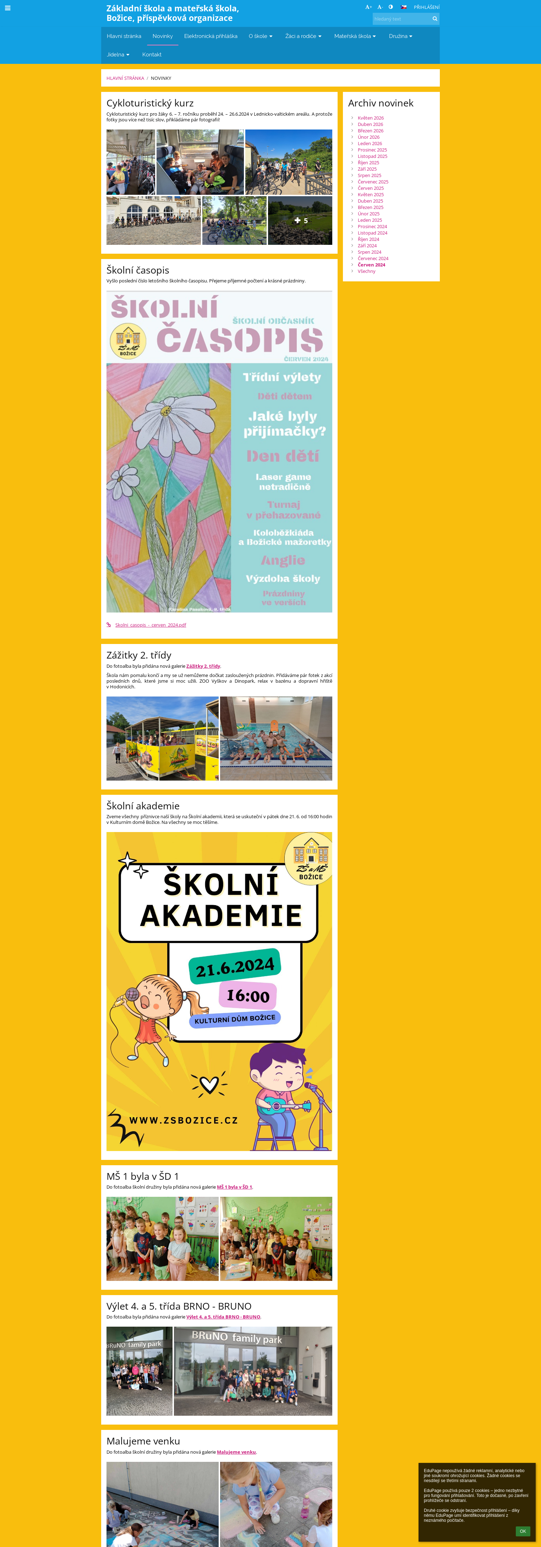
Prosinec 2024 (372, 226)
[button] (403, 7)
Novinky (161, 78)
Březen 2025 (370, 207)
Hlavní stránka (125, 78)
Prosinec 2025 (372, 150)
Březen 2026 (370, 130)
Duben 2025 (370, 201)
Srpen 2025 (369, 175)
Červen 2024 (371, 264)
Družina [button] (401, 36)
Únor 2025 (368, 213)
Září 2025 (367, 169)
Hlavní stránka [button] (124, 36)
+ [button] (368, 7)
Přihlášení (427, 7)
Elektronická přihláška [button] (210, 36)
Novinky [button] (163, 36)
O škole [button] (261, 36)
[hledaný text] (406, 18)
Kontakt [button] (152, 54)
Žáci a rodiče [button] (304, 36)
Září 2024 (367, 245)
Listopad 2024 (372, 233)
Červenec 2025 (373, 181)
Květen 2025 (371, 194)
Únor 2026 (368, 137)
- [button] (380, 7)
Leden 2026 (370, 143)
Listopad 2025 (372, 156)
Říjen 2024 (368, 239)
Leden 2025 (370, 220)
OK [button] (523, 1531)
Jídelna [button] (119, 54)
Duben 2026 (370, 124)
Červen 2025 (371, 188)
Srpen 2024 (369, 252)
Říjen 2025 (368, 162)
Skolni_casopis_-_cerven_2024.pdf (146, 625)
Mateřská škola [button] (356, 36)
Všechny (367, 271)
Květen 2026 (371, 118)
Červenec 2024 (373, 258)
